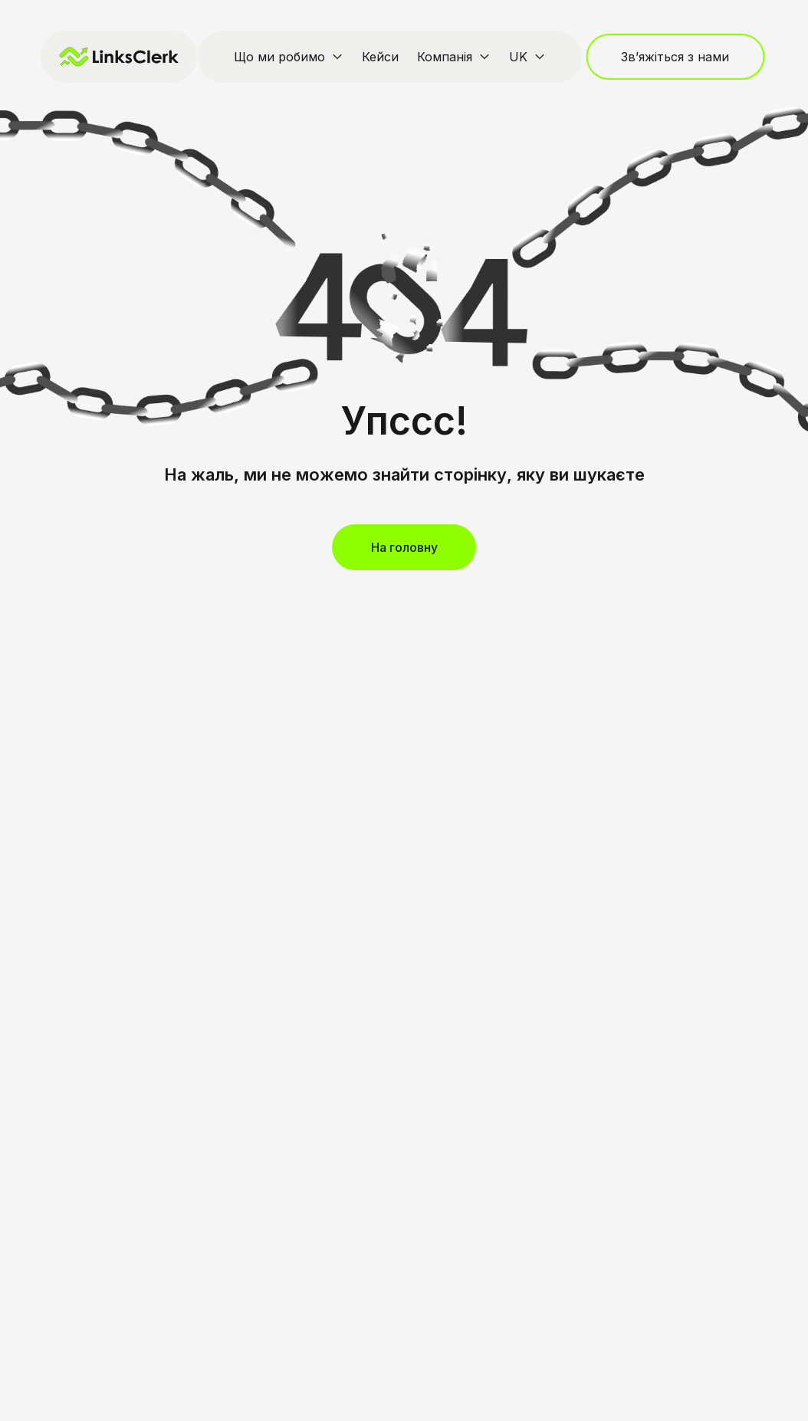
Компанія (444, 56)
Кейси (380, 56)
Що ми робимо (279, 56)
